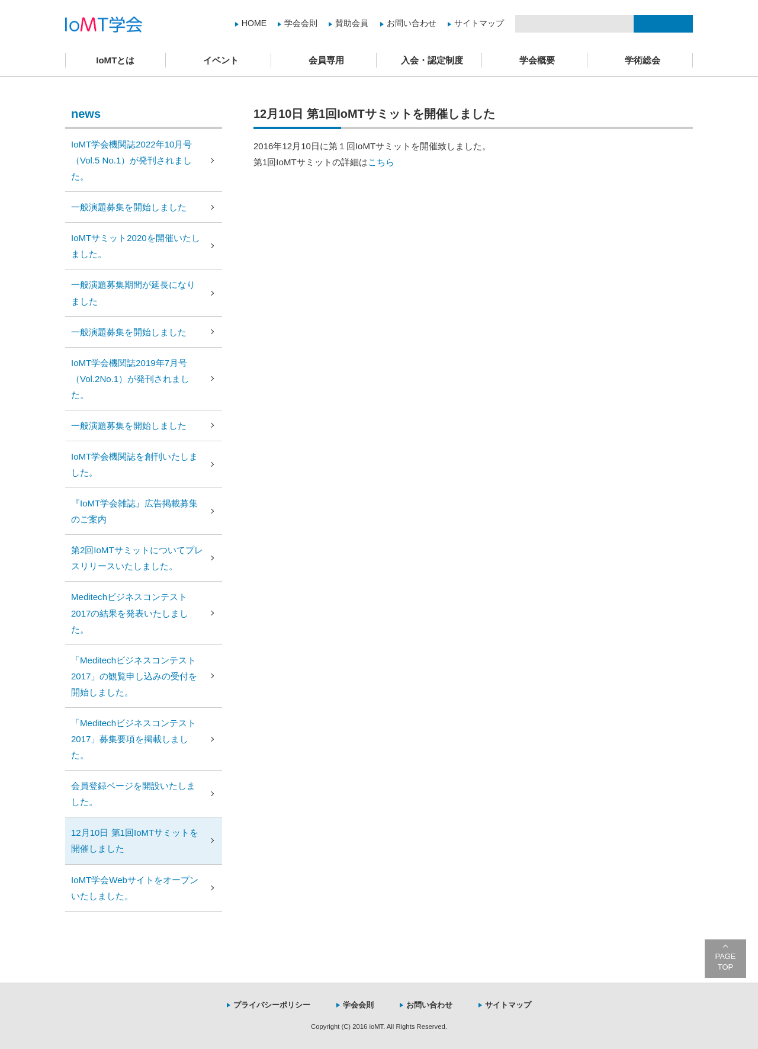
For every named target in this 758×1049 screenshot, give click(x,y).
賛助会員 (351, 23)
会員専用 (326, 60)
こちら (381, 162)
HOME (254, 23)
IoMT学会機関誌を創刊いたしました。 (134, 464)
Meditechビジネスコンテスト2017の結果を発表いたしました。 (129, 613)
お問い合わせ (411, 23)
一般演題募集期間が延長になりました (133, 293)
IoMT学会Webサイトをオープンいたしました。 (134, 888)
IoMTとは (115, 60)
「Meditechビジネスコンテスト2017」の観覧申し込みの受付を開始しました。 (134, 676)
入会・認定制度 (432, 60)
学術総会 (642, 60)
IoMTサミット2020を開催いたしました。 (135, 246)
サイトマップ (479, 23)
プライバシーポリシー (271, 1004)
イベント (221, 60)
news (86, 113)
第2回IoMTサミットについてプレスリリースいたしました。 (137, 558)
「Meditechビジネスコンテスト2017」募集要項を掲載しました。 (133, 739)
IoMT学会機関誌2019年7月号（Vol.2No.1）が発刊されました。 (130, 379)
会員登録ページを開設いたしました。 (133, 794)
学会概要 (537, 60)
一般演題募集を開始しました (129, 207)
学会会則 (300, 23)
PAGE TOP (725, 961)
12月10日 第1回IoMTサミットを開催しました (134, 840)
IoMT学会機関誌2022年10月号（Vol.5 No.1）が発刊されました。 (131, 160)
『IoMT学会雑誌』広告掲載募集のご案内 (134, 511)
